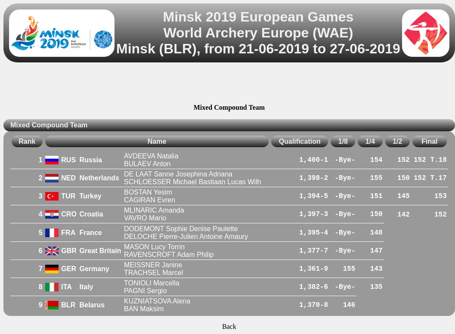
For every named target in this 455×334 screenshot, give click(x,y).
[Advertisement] (229, 84)
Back (229, 326)
